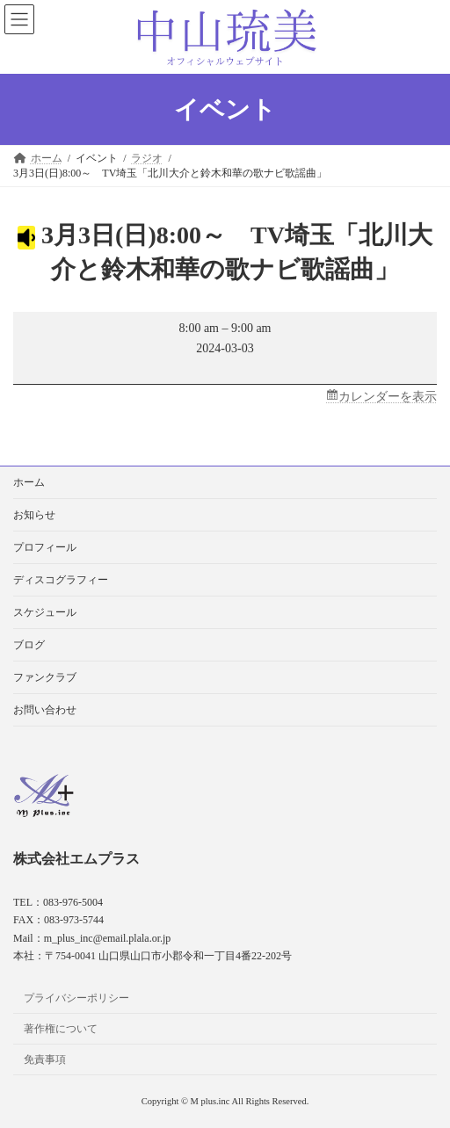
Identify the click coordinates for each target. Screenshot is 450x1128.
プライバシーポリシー (76, 998)
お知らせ (34, 515)
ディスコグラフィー (60, 580)
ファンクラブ (44, 677)
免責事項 (45, 1059)
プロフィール (44, 547)
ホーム (29, 482)
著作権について (61, 1029)
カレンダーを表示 (387, 396)
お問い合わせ (44, 710)
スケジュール (44, 612)
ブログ (29, 645)
